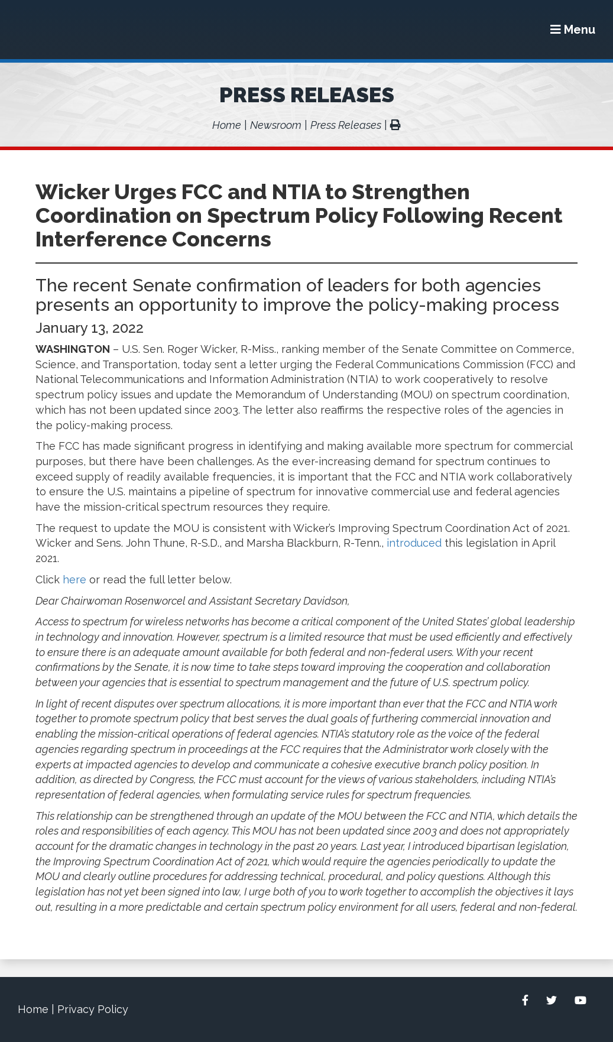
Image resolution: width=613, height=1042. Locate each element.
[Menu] (573, 29)
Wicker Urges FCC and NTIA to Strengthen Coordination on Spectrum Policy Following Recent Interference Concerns (299, 215)
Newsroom (275, 125)
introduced (414, 543)
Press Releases (306, 94)
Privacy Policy (92, 1009)
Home (226, 125)
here (74, 579)
